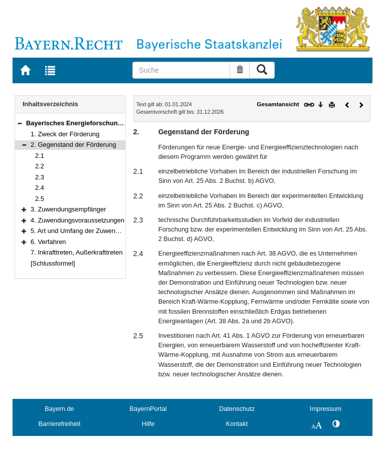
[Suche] (181, 70)
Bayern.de (59, 408)
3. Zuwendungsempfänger (68, 209)
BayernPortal (148, 408)
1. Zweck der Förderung (65, 134)
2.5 (39, 198)
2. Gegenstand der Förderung (73, 144)
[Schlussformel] (53, 263)
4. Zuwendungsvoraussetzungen (77, 220)
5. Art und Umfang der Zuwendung (80, 231)
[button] (19, 123)
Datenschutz (237, 408)
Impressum (325, 408)
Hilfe (148, 423)
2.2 (39, 166)
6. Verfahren (48, 242)
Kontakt (237, 423)
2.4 (39, 187)
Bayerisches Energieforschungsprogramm (91, 123)
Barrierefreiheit (60, 423)
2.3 (39, 177)
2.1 (39, 155)
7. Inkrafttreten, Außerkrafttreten (77, 252)
